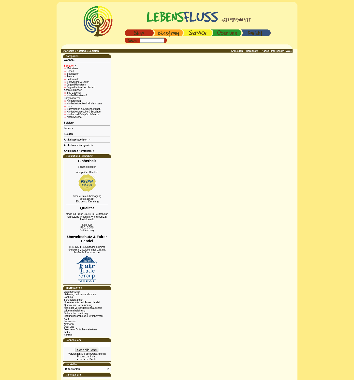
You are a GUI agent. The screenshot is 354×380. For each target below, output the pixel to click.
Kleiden (69, 134)
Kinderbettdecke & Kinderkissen (84, 103)
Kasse (265, 51)
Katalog (81, 51)
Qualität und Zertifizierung (78, 305)
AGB (66, 318)
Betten (70, 71)
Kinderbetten (74, 100)
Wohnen (69, 60)
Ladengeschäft (72, 291)
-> (79, 151)
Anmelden (237, 51)
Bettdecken (73, 73)
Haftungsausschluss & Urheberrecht (83, 316)
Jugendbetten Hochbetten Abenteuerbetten (79, 88)
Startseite (68, 51)
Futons (70, 76)
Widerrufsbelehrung (74, 310)
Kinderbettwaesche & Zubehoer (84, 111)
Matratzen (72, 68)
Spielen (68, 122)
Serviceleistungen (73, 299)
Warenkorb (252, 51)
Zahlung (68, 297)
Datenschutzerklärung (76, 313)
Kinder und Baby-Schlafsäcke (83, 114)
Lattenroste (73, 79)
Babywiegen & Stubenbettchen (84, 109)
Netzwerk (69, 324)
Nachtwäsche (74, 117)
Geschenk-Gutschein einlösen (80, 329)
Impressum (70, 321)
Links (67, 332)
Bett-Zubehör (74, 92)
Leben (68, 128)
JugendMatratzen (76, 84)
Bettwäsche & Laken (78, 82)
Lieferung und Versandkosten (80, 294)
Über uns (69, 326)
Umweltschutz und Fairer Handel (82, 302)
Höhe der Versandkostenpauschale (83, 308)
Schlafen (93, 51)
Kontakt (68, 335)
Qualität (87, 208)
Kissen (70, 106)
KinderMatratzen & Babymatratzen (75, 96)
